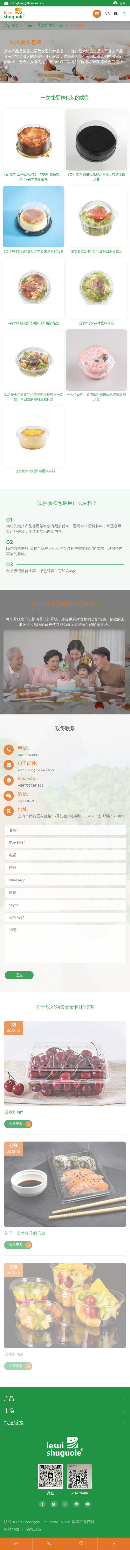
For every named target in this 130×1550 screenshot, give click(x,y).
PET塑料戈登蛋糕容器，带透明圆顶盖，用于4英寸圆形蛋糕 (33, 177)
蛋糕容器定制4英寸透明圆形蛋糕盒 (96, 253)
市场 (9, 1411)
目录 (122, 3)
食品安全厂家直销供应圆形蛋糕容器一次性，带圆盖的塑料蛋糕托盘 (33, 399)
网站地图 (11, 1529)
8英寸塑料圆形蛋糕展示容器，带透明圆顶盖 (96, 177)
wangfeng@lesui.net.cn (27, 3)
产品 (28, 25)
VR (107, 14)
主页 (15, 25)
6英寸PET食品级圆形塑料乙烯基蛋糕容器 (34, 253)
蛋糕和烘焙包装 (50, 25)
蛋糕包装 (76, 25)
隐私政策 (33, 1529)
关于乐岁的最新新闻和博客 (65, 1009)
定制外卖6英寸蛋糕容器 (96, 325)
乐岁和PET (13, 1115)
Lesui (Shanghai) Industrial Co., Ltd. (43, 1522)
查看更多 (20, 1127)
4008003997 (26, 755)
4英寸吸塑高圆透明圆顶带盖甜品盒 (33, 325)
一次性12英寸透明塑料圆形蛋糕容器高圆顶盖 (96, 399)
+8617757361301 (28, 785)
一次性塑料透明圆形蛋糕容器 (33, 473)
